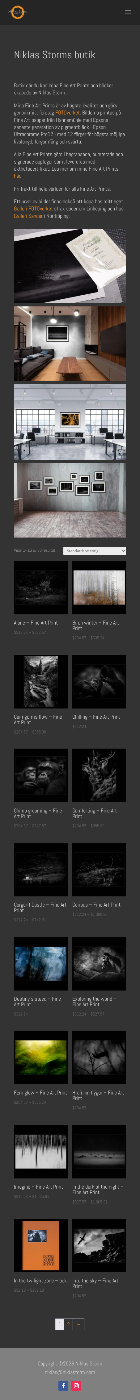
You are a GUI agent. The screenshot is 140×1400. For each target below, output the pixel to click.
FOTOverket (67, 112)
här (17, 175)
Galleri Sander (28, 215)
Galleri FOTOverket (33, 208)
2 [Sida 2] (68, 1324)
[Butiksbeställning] (94, 551)
